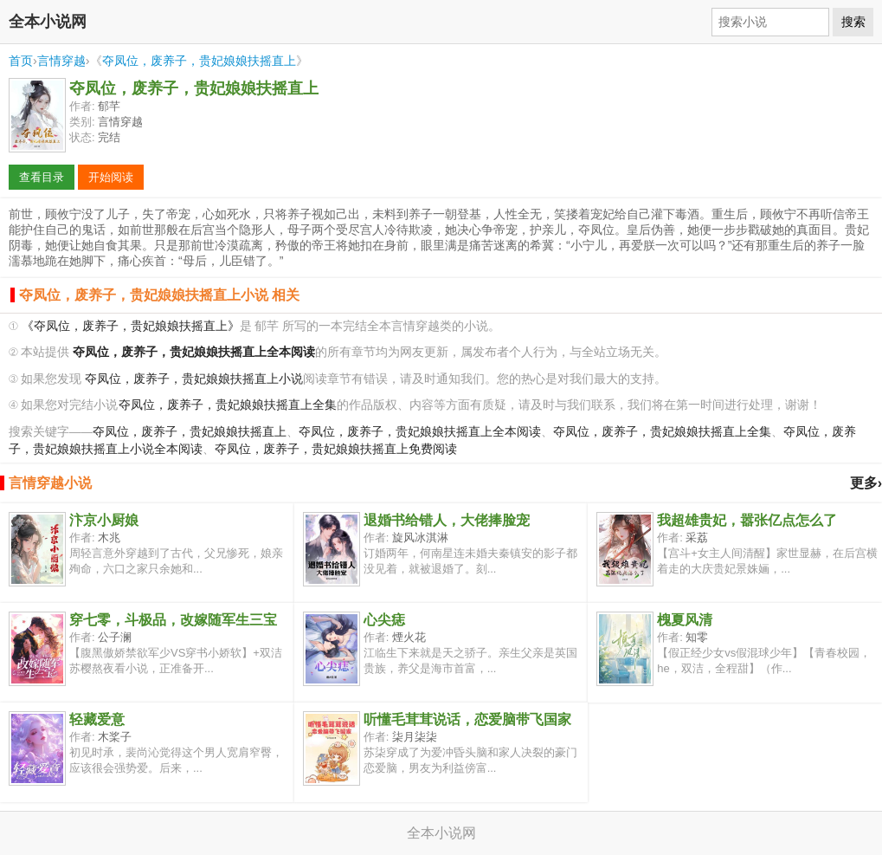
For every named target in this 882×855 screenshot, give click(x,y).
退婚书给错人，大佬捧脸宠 (447, 520)
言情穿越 (61, 61)
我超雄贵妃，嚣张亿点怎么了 (747, 520)
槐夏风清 (684, 619)
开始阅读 (110, 177)
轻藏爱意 (97, 719)
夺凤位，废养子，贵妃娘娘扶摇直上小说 (194, 378)
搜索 (853, 22)
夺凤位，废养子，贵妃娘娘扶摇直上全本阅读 (420, 431)
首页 (21, 61)
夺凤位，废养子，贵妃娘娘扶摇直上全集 (228, 404)
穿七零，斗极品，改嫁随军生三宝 (173, 619)
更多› (866, 483)
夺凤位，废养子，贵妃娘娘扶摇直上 (199, 61)
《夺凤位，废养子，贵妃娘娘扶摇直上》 (131, 326)
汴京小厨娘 (103, 520)
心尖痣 (384, 619)
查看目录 (41, 177)
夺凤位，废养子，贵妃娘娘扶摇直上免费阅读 (336, 449)
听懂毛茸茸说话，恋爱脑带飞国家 (467, 719)
